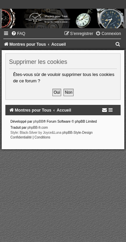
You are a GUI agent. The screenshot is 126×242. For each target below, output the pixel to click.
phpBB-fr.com (38, 127)
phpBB (38, 121)
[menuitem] (18, 33)
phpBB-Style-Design (77, 132)
